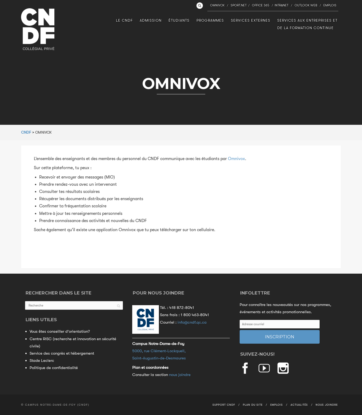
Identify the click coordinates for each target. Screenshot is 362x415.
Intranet (281, 5)
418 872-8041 (181, 307)
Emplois (329, 5)
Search (199, 5)
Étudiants (179, 20)
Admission (151, 20)
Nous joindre (327, 404)
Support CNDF (223, 404)
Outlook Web (306, 5)
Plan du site (253, 404)
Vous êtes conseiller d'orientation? (60, 331)
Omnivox (217, 5)
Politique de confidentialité (54, 367)
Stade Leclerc (42, 360)
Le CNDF (124, 20)
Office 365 (260, 5)
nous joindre (180, 374)
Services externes (250, 20)
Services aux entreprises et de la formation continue (307, 24)
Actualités (299, 404)
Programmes (210, 20)
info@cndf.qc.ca (192, 322)
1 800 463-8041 (195, 314)
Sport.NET (239, 5)
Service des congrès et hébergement (62, 353)
